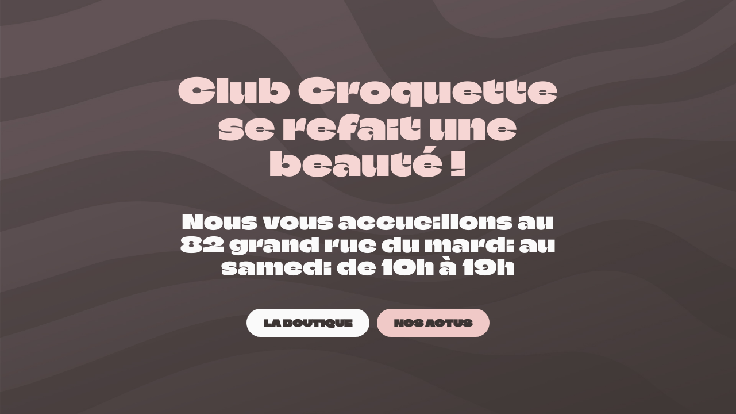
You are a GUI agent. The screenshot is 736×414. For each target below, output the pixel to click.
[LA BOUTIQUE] (307, 323)
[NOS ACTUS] (433, 323)
